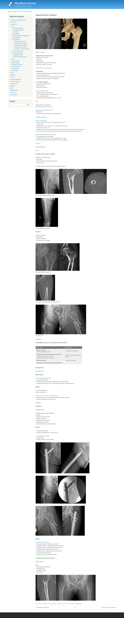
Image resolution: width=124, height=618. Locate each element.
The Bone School (25, 3)
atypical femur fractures (61, 603)
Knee (13, 59)
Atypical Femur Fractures (20, 47)
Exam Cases (14, 94)
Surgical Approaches (16, 79)
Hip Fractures (28, 11)
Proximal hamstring (18, 53)
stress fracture (44, 603)
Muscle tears (15, 70)
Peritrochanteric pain (18, 51)
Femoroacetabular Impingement (21, 35)
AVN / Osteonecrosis (18, 28)
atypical (68, 603)
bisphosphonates (78, 603)
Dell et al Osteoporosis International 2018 (46, 134)
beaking (72, 603)
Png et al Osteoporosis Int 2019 (43, 378)
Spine (12, 72)
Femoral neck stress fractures (108, 607)
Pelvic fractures (16, 62)
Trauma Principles (15, 81)
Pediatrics (13, 75)
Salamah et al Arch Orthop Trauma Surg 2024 (47, 395)
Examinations (14, 83)
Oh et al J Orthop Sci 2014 (42, 90)
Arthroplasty (16, 33)
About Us (13, 92)
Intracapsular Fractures (20, 41)
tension (39, 603)
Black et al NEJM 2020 (41, 120)
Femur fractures (16, 66)
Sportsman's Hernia (18, 55)
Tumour (13, 77)
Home (9, 11)
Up (75, 607)
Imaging (13, 86)
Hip (22, 11)
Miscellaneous (14, 90)
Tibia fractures (15, 68)
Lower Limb (16, 11)
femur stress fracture (52, 603)
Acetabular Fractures (17, 64)
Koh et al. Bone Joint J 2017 (42, 542)
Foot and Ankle (15, 61)
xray (36, 603)
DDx (12, 88)
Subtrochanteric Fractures (42, 607)
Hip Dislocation (17, 37)
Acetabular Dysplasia (18, 30)
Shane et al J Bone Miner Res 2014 (44, 110)
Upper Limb (14, 22)
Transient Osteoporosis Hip (20, 56)
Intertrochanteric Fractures (20, 43)
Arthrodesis (16, 32)
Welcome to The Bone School (18, 20)
